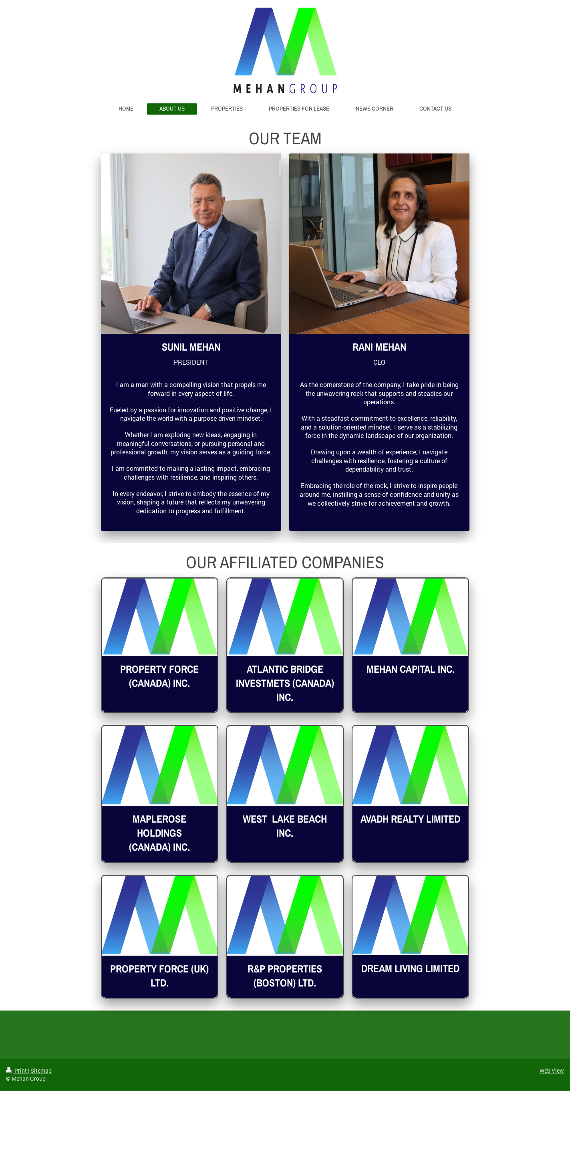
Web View (552, 1070)
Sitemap (41, 1070)
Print (17, 1070)
